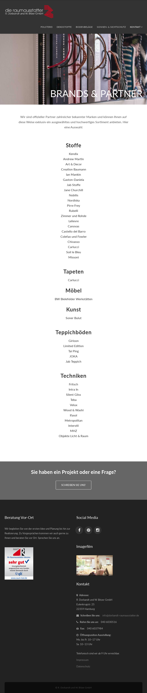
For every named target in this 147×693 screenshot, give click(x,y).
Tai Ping (73, 351)
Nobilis (73, 195)
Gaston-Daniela (73, 179)
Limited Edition (73, 346)
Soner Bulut (74, 318)
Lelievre (74, 221)
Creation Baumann (73, 169)
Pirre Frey (73, 205)
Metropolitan (73, 420)
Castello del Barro (74, 231)
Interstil (73, 425)
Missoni (73, 257)
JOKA (73, 356)
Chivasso (74, 241)
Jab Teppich (73, 361)
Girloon (74, 340)
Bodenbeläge (84, 26)
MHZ (73, 431)
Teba (73, 399)
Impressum (82, 659)
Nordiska (74, 200)
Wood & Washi (73, 410)
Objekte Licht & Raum (73, 436)
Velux (73, 405)
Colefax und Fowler (73, 236)
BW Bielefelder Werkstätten (73, 299)
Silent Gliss (73, 394)
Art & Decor (73, 164)
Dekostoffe (64, 26)
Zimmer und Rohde (73, 216)
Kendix (73, 154)
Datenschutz (83, 666)
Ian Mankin (73, 174)
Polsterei (46, 26)
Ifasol (73, 415)
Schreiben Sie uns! (73, 483)
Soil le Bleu (73, 252)
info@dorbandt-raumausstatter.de (120, 615)
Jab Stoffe (73, 185)
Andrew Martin (73, 159)
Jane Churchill (73, 190)
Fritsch (73, 384)
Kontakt (136, 26)
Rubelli (73, 210)
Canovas (73, 226)
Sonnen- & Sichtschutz (111, 26)
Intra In (73, 389)
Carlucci (73, 247)
